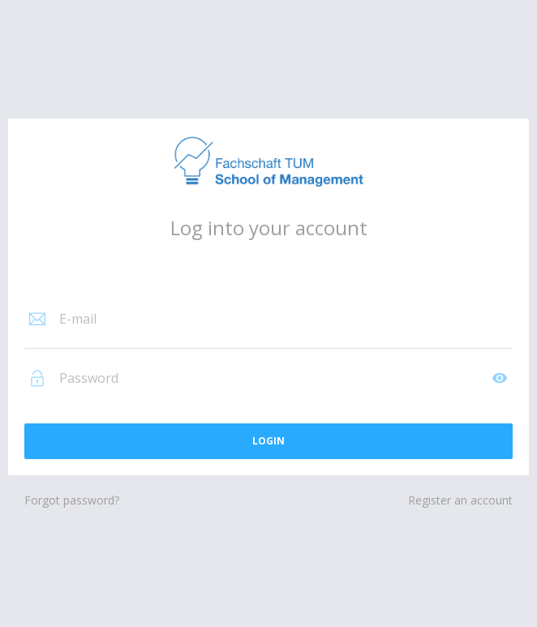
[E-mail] (284, 319)
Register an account (460, 500)
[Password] (273, 378)
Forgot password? (71, 500)
